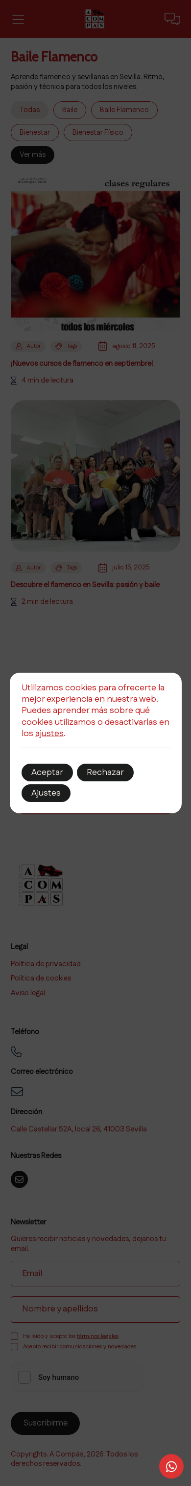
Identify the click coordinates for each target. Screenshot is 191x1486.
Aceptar (47, 772)
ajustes (49, 734)
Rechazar (105, 772)
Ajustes (46, 793)
